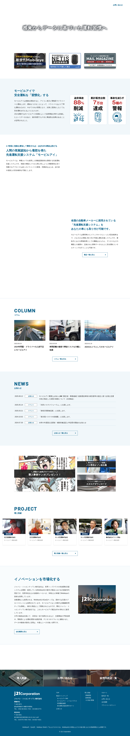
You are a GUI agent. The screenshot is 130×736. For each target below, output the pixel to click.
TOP (57, 693)
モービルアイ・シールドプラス (67, 701)
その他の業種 (89, 700)
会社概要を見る (22, 642)
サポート (91, 5)
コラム (81, 5)
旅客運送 (88, 698)
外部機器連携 (61, 703)
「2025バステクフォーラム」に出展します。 (55, 405)
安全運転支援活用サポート (65, 706)
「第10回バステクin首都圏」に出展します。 (55, 417)
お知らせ (72, 5)
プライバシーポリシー (109, 705)
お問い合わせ (118, 5)
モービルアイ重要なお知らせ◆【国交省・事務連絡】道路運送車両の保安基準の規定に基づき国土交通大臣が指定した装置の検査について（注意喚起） (76, 398)
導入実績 (61, 5)
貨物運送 (88, 695)
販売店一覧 (105, 696)
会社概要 (102, 5)
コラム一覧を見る (60, 359)
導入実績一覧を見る (61, 563)
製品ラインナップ (47, 5)
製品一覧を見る (90, 255)
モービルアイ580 (62, 698)
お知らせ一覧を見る (61, 434)
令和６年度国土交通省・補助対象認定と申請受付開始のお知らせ (63, 423)
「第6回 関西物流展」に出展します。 (52, 411)
